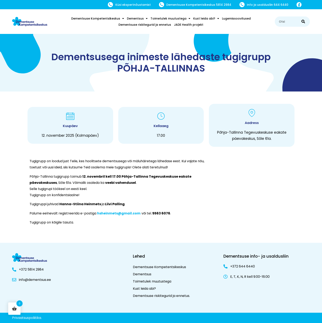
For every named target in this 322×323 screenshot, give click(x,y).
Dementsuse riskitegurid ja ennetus (144, 25)
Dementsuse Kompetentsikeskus (97, 18)
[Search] (303, 22)
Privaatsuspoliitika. (27, 317)
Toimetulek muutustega (170, 18)
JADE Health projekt (188, 25)
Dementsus (137, 18)
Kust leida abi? (206, 18)
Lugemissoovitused (236, 18)
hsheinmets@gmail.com (118, 213)
